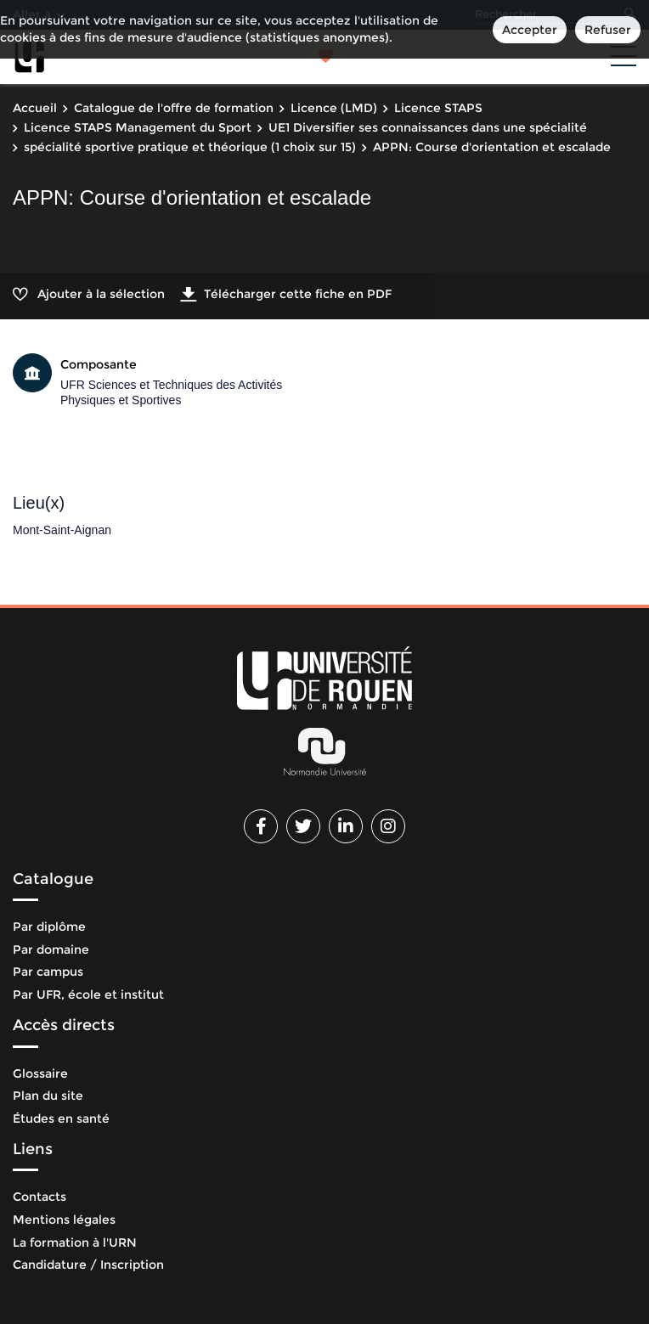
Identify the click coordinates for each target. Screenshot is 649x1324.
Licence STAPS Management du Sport (137, 127)
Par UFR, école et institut (88, 994)
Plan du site (48, 1095)
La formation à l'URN (75, 1242)
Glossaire (40, 1073)
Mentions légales (64, 1219)
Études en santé (61, 1118)
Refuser (607, 29)
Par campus (48, 971)
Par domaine (51, 949)
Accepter (529, 29)
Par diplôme (49, 926)
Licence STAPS (438, 107)
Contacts (39, 1196)
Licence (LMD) (334, 107)
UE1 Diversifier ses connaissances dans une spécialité (427, 127)
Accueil (35, 107)
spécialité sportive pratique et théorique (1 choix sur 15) (190, 147)
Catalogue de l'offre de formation (174, 107)
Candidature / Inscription (88, 1264)
